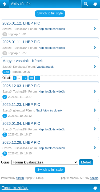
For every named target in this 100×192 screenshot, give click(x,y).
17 (24, 77)
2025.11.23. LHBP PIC (21, 104)
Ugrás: (5, 162)
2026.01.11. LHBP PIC (21, 42)
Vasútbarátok (45, 66)
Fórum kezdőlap (15, 188)
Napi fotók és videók (51, 28)
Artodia (94, 178)
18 (31, 77)
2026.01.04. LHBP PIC (21, 123)
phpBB (20, 178)
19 (37, 77)
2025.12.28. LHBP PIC (21, 142)
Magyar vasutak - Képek (22, 61)
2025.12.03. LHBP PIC (21, 86)
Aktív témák (20, 4)
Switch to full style (50, 13)
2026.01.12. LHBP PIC (21, 23)
